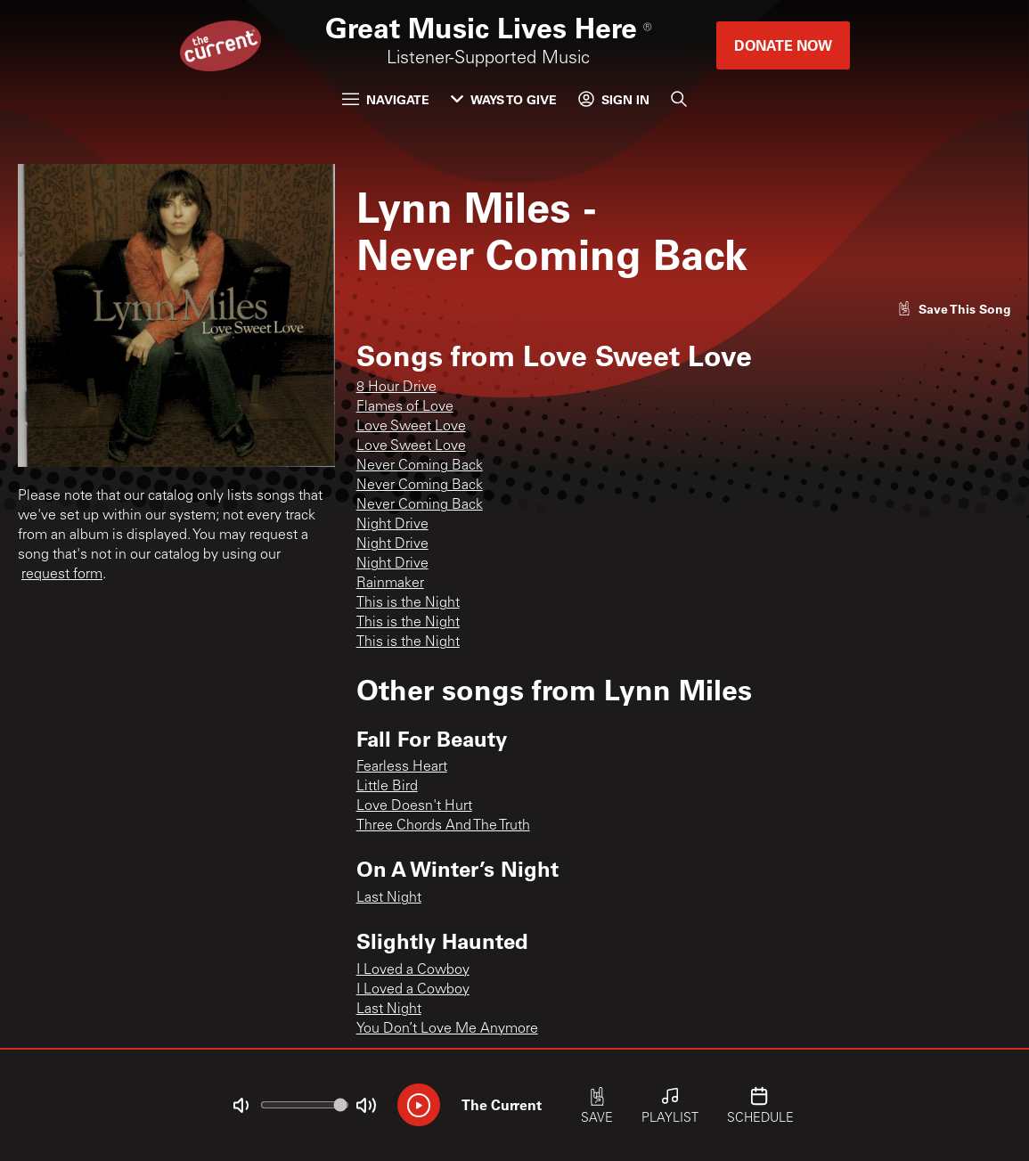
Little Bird (387, 787)
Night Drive (392, 525)
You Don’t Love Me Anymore (447, 1029)
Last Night (388, 898)
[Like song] (954, 309)
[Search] (679, 98)
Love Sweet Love (411, 427)
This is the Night (408, 603)
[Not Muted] (240, 1105)
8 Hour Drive (396, 387)
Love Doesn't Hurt (414, 806)
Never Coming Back (419, 466)
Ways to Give (504, 99)
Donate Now (783, 45)
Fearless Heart (401, 767)
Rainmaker (390, 583)
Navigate (385, 99)
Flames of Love (404, 407)
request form (61, 575)
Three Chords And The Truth (443, 826)
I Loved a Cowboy (413, 970)
